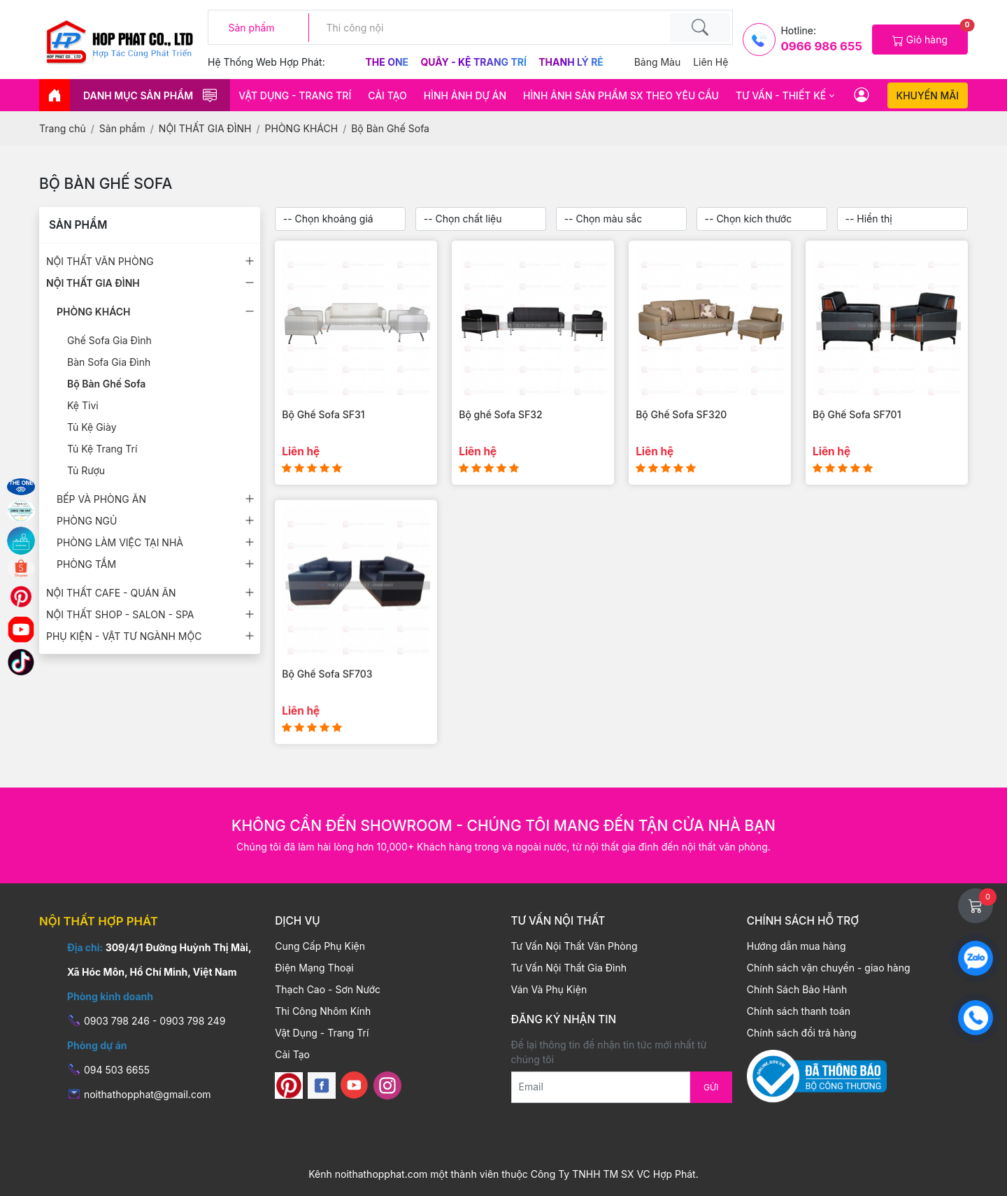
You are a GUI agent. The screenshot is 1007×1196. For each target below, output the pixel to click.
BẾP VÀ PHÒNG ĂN (101, 499)
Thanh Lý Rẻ (571, 62)
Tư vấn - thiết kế (781, 95)
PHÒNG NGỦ (87, 521)
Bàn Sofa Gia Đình (108, 362)
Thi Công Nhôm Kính (323, 1011)
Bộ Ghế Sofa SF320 (681, 414)
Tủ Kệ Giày (92, 427)
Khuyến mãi (928, 95)
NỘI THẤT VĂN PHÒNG (100, 261)
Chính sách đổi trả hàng (802, 1033)
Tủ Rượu (86, 470)
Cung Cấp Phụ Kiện (320, 946)
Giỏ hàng (930, 35)
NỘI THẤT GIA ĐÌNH (93, 283)
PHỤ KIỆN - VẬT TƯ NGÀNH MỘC (123, 636)
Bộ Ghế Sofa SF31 (323, 414)
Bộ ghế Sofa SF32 (500, 414)
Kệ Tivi (83, 405)
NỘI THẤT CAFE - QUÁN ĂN (111, 593)
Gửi (711, 1087)
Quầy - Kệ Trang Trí (474, 62)
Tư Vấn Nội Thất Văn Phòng (574, 946)
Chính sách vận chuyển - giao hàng (828, 968)
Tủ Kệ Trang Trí (102, 449)
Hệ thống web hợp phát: (266, 62)
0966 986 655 (821, 46)
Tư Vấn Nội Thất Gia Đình (569, 968)
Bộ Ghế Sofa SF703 (327, 697)
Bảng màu (657, 62)
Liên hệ (710, 62)
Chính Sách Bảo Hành (797, 989)
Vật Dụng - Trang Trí (294, 95)
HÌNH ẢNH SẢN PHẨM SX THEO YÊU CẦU (621, 95)
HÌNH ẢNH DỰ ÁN (465, 95)
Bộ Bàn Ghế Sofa (106, 384)
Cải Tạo (387, 95)
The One (388, 62)
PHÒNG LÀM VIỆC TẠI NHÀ (120, 542)
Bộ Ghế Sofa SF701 (857, 414)
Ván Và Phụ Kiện (549, 989)
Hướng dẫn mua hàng (796, 946)
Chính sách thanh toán (798, 1011)
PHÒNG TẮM (86, 564)
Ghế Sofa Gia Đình (109, 340)
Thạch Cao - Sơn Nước (327, 989)
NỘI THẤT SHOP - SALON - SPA (120, 614)
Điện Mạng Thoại (314, 968)
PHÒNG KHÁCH (94, 312)
